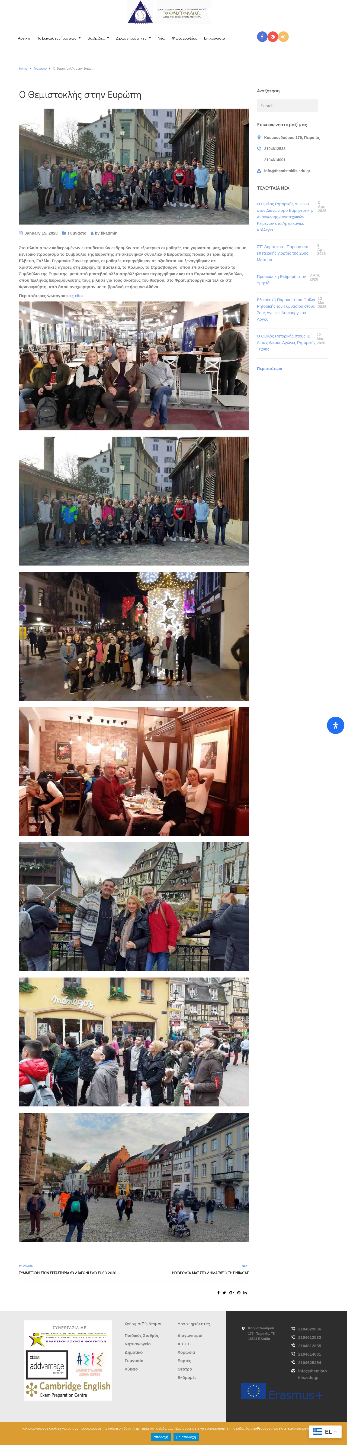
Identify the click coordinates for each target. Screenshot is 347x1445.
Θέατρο (185, 1369)
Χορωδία (186, 1352)
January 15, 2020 (41, 233)
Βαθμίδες (96, 38)
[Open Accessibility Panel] (335, 725)
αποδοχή (161, 1437)
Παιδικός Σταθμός (142, 1335)
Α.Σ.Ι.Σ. (184, 1344)
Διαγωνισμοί (190, 1335)
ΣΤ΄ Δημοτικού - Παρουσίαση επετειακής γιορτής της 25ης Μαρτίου (283, 253)
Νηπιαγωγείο (138, 1344)
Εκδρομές (187, 1377)
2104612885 (309, 1345)
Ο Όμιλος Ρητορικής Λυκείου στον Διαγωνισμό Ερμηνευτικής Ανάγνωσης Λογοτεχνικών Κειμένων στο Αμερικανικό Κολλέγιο (285, 217)
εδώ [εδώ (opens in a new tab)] (79, 295)
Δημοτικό (134, 1352)
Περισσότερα (269, 368)
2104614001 (309, 1354)
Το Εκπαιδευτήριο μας (56, 38)
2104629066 (309, 1329)
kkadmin (109, 233)
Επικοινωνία (214, 38)
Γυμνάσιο (77, 233)
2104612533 (309, 1337)
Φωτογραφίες (184, 38)
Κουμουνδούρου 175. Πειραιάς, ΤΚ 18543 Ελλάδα (261, 1333)
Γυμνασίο (134, 1360)
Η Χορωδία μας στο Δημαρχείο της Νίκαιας (210, 1272)
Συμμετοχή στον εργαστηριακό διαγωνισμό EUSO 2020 (67, 1272)
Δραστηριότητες (131, 38)
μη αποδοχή (186, 1437)
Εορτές (184, 1360)
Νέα (161, 38)
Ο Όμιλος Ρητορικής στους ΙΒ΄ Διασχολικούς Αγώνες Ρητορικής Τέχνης (286, 342)
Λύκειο (131, 1369)
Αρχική (24, 38)
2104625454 (309, 1362)
